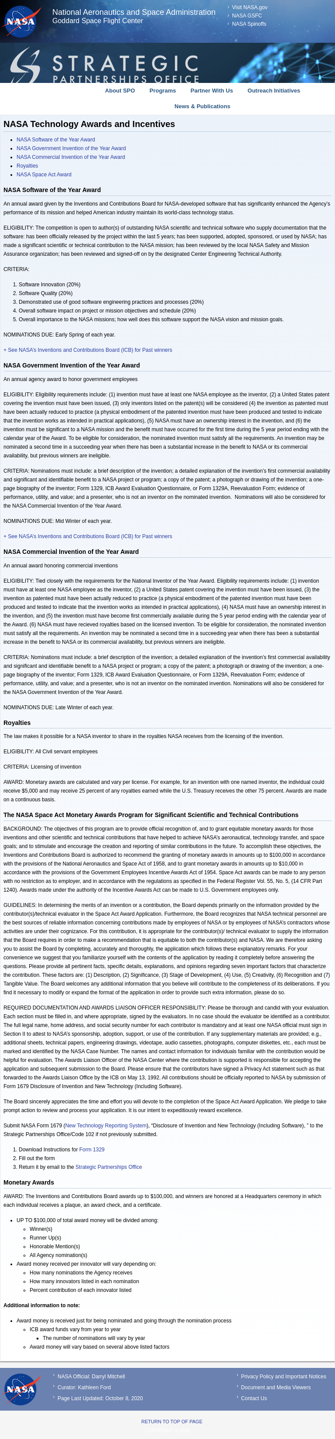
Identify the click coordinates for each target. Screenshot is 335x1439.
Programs (163, 90)
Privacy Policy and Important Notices (283, 1377)
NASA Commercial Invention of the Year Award (71, 157)
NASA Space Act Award (44, 175)
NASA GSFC (247, 16)
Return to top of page (171, 1421)
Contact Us (254, 1398)
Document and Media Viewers (276, 1387)
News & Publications (202, 106)
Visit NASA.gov (249, 7)
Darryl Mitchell (108, 1377)
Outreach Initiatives (274, 90)
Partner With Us (212, 90)
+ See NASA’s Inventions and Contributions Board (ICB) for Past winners (87, 350)
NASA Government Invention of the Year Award (71, 148)
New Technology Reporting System (106, 1126)
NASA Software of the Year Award (56, 140)
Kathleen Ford (94, 1387)
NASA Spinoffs (249, 24)
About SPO (120, 90)
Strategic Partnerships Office (108, 1167)
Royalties (27, 166)
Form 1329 (92, 1150)
